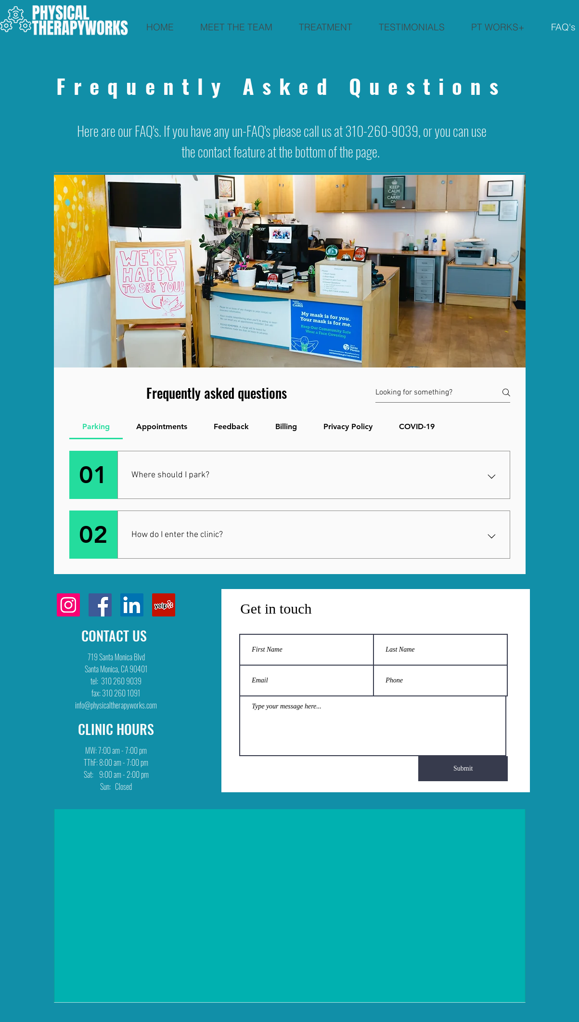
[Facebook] (100, 604)
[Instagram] (68, 604)
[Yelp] (163, 604)
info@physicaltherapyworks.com (116, 705)
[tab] (96, 426)
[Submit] (463, 768)
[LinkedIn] (131, 604)
